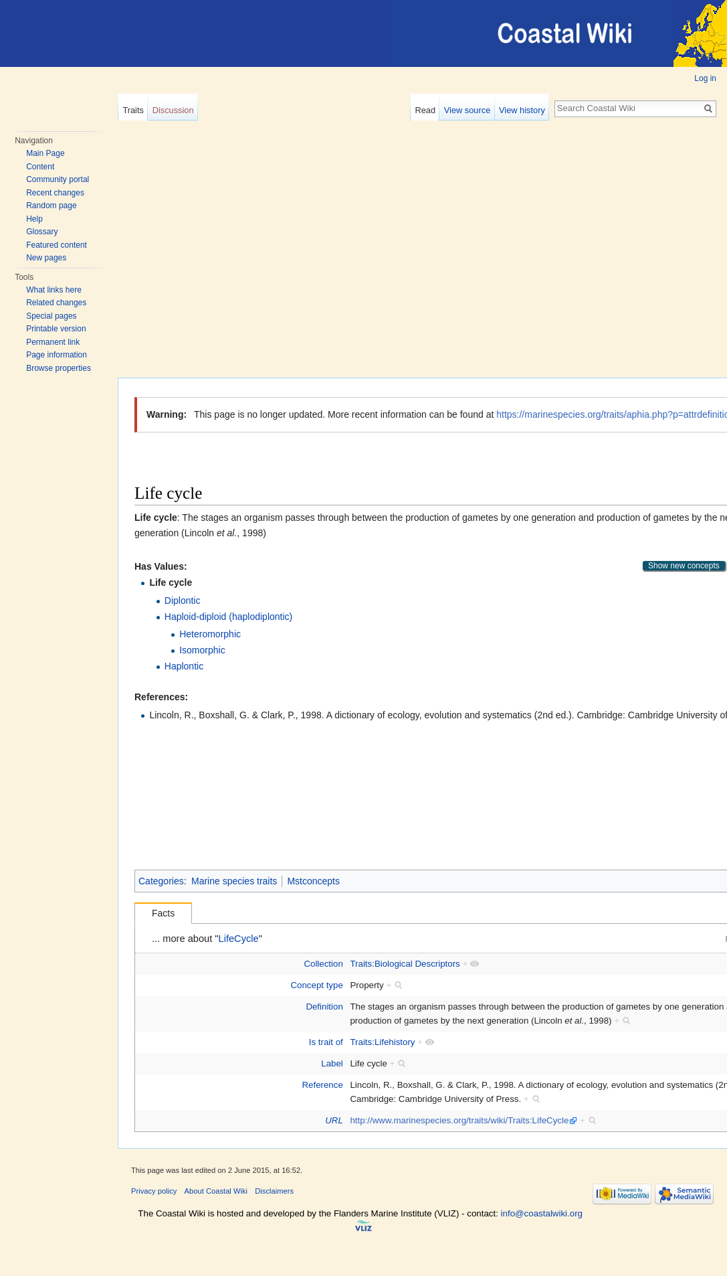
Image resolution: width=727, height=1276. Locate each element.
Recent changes (55, 192)
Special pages (51, 316)
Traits (133, 110)
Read (425, 110)
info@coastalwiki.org (542, 1213)
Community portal (57, 179)
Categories (161, 881)
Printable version (56, 328)
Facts (163, 913)
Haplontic (184, 666)
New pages (46, 257)
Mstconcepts (313, 881)
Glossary (42, 231)
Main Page (45, 153)
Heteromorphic (210, 634)
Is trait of (326, 1042)
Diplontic (183, 600)
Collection (323, 964)
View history (522, 110)
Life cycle (170, 582)
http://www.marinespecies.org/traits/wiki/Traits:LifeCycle (459, 1120)
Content (40, 166)
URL (334, 1120)
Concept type (316, 985)
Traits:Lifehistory (382, 1042)
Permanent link (53, 342)
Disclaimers (274, 1191)
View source (467, 110)
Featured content (56, 245)
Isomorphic (202, 650)
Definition (324, 1007)
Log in (705, 78)
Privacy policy (154, 1191)
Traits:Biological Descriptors (404, 964)
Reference (322, 1085)
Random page (51, 205)
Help (34, 219)
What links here (54, 290)
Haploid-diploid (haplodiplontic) (228, 616)
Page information (56, 355)
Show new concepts (684, 565)
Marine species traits (234, 881)
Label (332, 1063)
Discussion (173, 110)
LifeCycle (239, 938)
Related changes (56, 302)
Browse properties (58, 368)
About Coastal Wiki (216, 1191)
